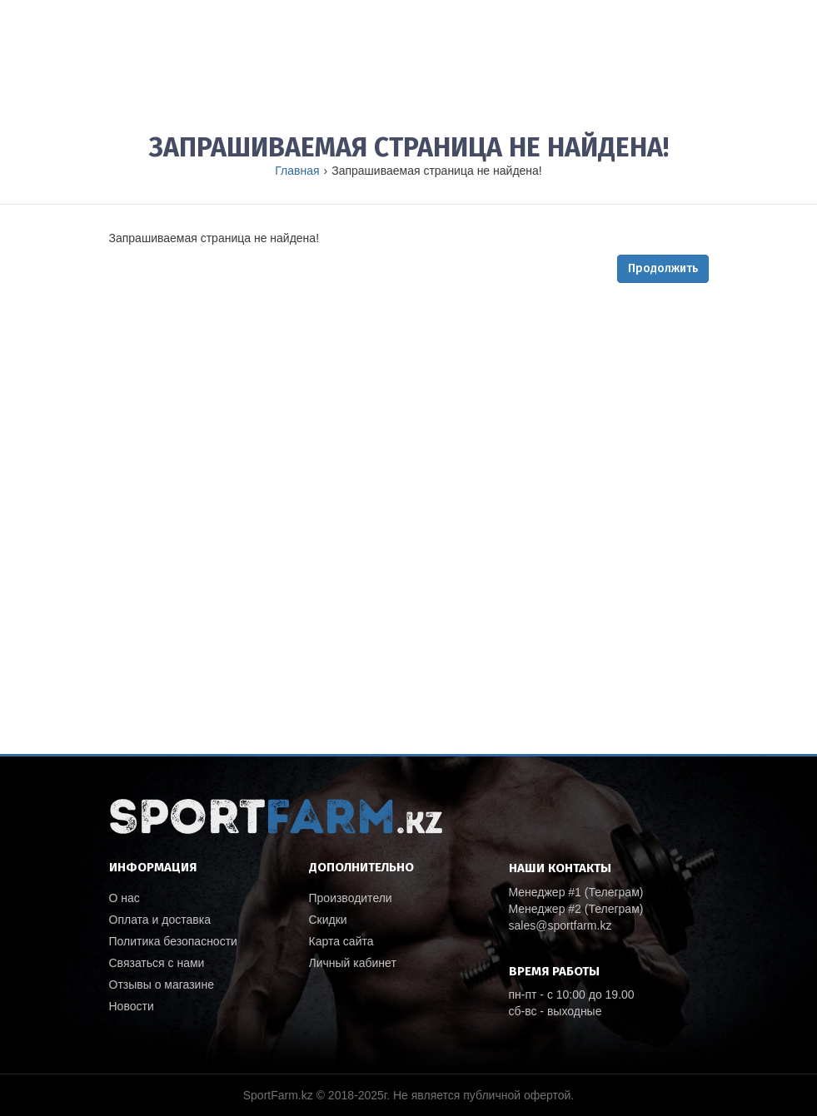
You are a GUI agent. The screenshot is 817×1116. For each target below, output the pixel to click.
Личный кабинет (352, 963)
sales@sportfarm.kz (560, 925)
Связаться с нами (157, 963)
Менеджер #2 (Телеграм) (576, 908)
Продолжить (663, 268)
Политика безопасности (173, 941)
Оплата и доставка (160, 919)
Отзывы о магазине (161, 984)
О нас (124, 898)
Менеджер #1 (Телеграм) (576, 892)
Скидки (328, 919)
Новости (131, 1006)
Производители (350, 898)
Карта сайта (341, 941)
